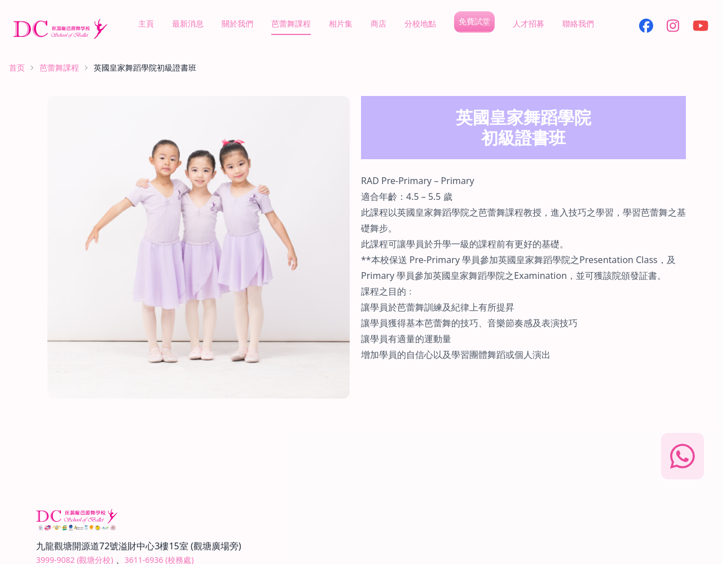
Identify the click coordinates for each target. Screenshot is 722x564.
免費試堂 (474, 21)
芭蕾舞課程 (291, 23)
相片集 (341, 23)
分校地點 (420, 23)
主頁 (146, 23)
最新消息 (188, 23)
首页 (17, 67)
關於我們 (237, 23)
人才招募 (528, 23)
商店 (378, 23)
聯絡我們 (578, 23)
